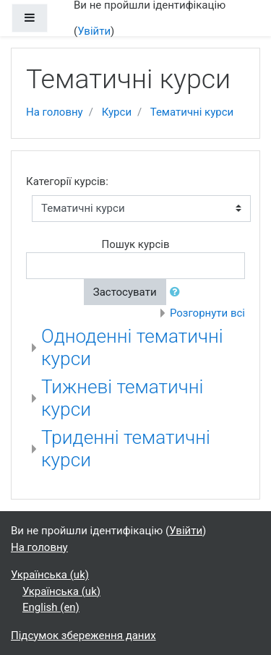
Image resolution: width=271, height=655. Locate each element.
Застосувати (125, 292)
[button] (177, 292)
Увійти (94, 31)
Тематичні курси (192, 112)
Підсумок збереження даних (83, 635)
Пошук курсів (135, 244)
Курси (117, 112)
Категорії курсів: (67, 181)
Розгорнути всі (207, 313)
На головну (54, 112)
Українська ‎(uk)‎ (50, 574)
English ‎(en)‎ (50, 607)
